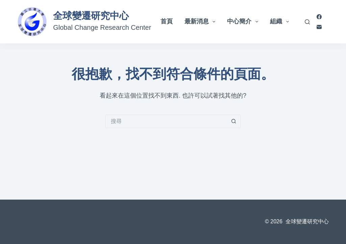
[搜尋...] (166, 121)
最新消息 (201, 22)
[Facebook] (319, 16)
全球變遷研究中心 (91, 16)
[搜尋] (307, 21)
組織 (281, 22)
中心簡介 (244, 22)
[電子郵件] (319, 26)
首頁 (166, 21)
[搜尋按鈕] (234, 121)
